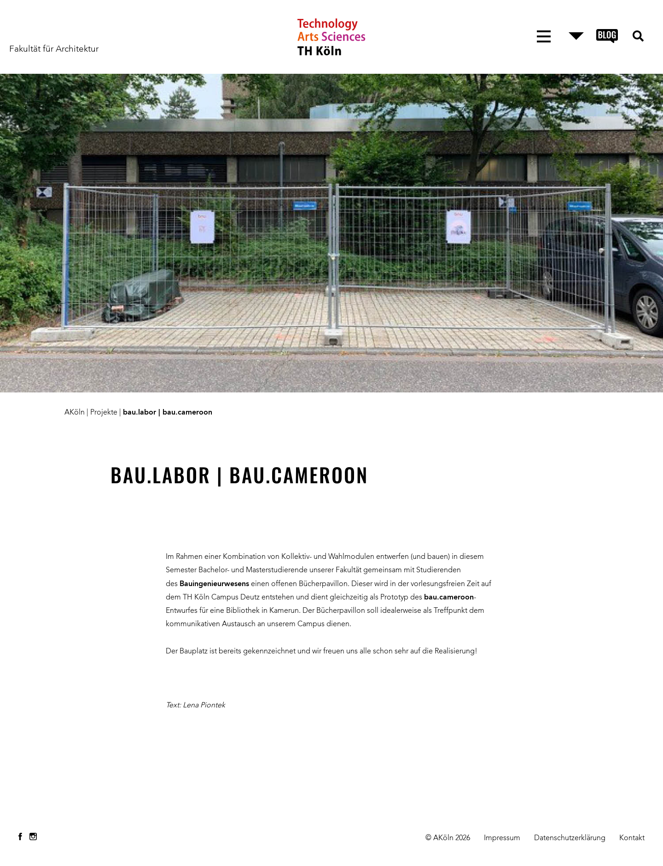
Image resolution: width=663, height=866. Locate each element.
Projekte (103, 412)
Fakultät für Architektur (54, 49)
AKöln (74, 412)
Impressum (502, 838)
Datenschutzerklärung (569, 838)
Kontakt (632, 838)
